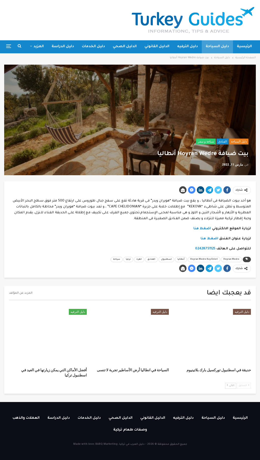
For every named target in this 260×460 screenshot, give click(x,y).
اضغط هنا (202, 228)
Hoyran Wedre (231, 259)
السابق (244, 385)
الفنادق (222, 141)
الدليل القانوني (156, 47)
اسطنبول (166, 259)
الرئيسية (244, 47)
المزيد (38, 47)
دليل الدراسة (63, 47)
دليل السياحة (217, 47)
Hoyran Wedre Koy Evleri (204, 259)
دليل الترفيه (187, 47)
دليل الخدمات (93, 47)
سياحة (116, 259)
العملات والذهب (26, 418)
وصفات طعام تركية (130, 430)
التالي (230, 385)
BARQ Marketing (106, 444)
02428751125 (206, 249)
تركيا (128, 259)
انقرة (139, 259)
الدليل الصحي (125, 47)
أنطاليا (181, 259)
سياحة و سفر (206, 141)
